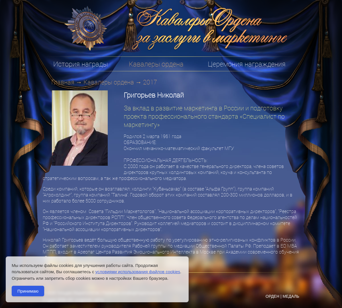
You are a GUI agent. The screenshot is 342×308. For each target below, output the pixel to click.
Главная (62, 82)
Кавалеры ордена (109, 82)
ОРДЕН (272, 296)
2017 (150, 82)
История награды (80, 63)
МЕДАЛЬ (290, 296)
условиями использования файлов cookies (137, 271)
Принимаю (27, 291)
